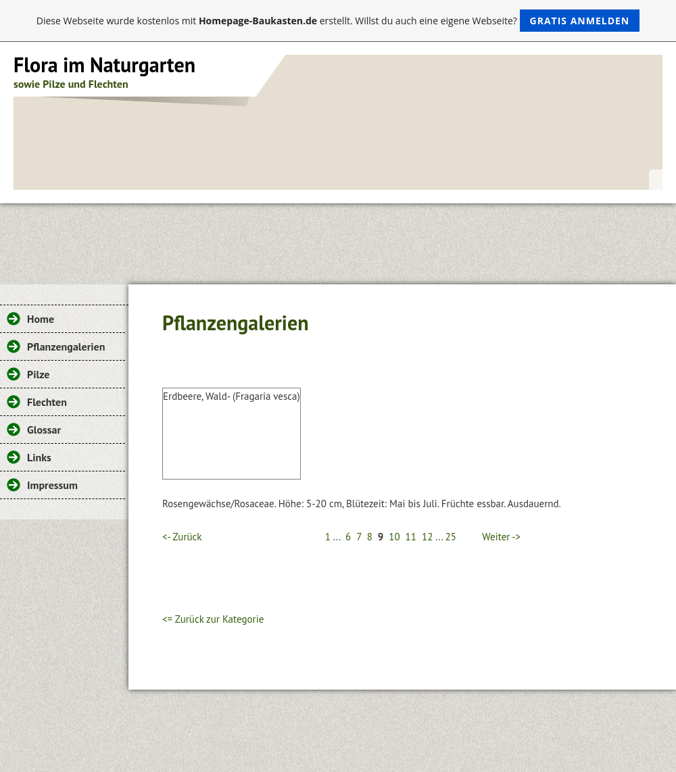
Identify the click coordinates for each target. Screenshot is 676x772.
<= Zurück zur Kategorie (213, 619)
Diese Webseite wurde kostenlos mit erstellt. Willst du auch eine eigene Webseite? (338, 20)
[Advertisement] (338, 240)
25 (450, 536)
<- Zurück (181, 536)
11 (411, 536)
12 (427, 536)
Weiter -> (501, 536)
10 (394, 536)
